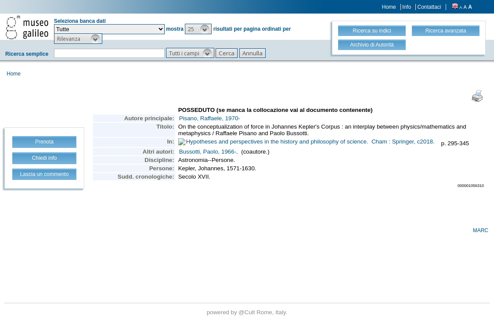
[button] (198, 29)
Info (406, 7)
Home (389, 7)
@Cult (247, 312)
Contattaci (429, 7)
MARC (480, 230)
